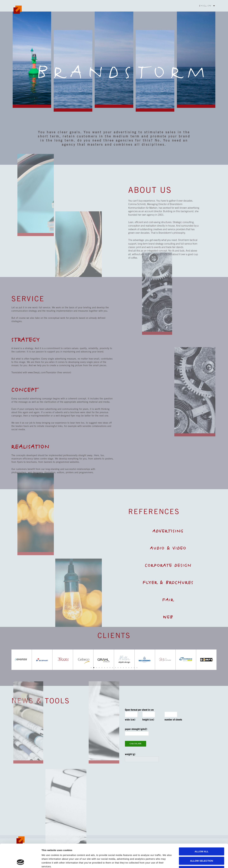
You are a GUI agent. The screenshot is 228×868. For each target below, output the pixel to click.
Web (168, 617)
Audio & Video (168, 548)
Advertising (168, 531)
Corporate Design (168, 565)
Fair (168, 599)
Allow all (202, 829)
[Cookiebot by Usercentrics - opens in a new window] (20, 861)
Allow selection (201, 838)
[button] (213, 660)
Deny (201, 847)
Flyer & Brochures (168, 582)
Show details (166, 861)
